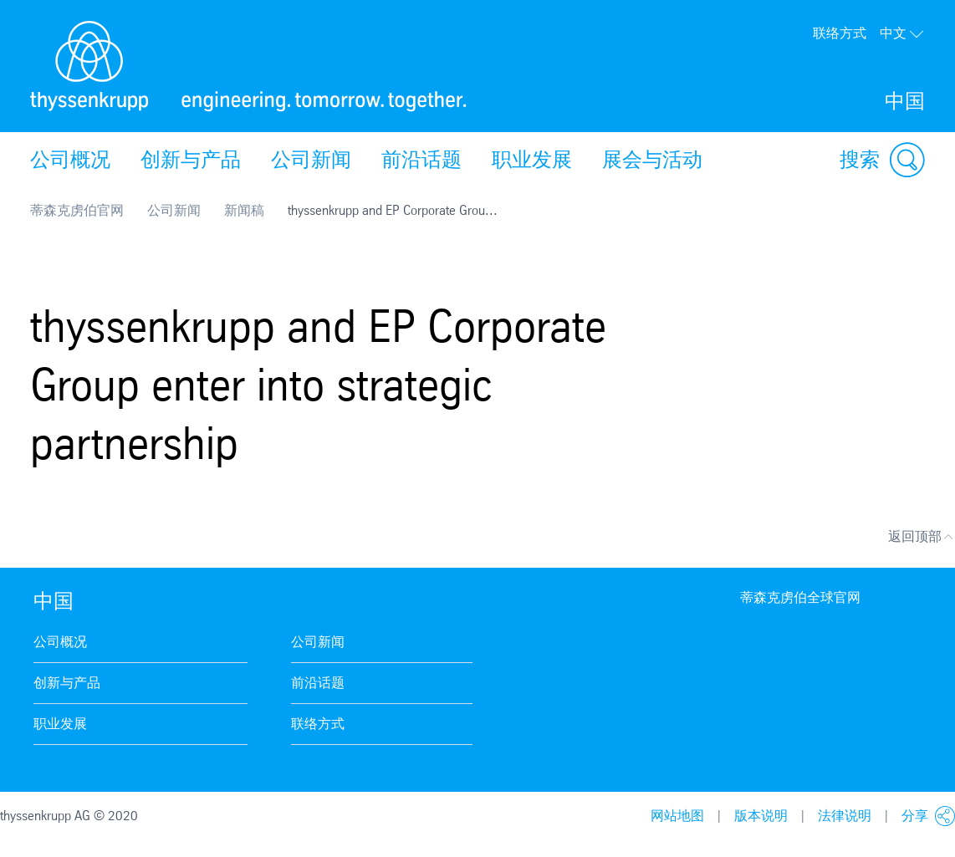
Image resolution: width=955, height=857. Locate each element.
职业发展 (532, 159)
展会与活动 (652, 159)
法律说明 (844, 816)
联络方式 (839, 33)
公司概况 (70, 159)
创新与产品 (190, 159)
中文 (902, 33)
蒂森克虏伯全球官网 (800, 597)
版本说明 (761, 816)
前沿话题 (421, 159)
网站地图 (677, 816)
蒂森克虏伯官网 (77, 210)
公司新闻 (311, 159)
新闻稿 (244, 210)
